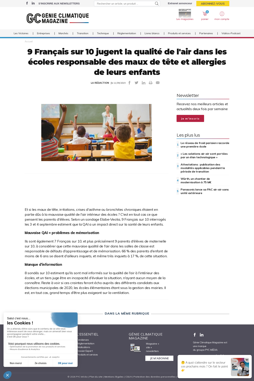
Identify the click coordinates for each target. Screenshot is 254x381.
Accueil (29, 41)
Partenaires (206, 33)
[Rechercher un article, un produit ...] (127, 3)
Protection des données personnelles (155, 376)
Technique (103, 33)
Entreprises (43, 33)
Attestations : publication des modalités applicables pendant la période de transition (203, 168)
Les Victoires (21, 33)
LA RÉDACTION (100, 82)
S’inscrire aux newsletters (59, 3)
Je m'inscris (190, 118)
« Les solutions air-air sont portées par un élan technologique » (204, 155)
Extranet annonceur (180, 3)
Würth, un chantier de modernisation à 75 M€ (196, 180)
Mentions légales (114, 376)
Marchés (63, 33)
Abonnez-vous (213, 3)
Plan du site (95, 376)
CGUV (128, 376)
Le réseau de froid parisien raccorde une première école (205, 144)
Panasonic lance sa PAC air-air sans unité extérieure (205, 191)
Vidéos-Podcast (231, 33)
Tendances (83, 339)
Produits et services (179, 33)
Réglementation (126, 33)
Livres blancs (152, 33)
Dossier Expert (85, 350)
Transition (82, 33)
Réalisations (83, 347)
